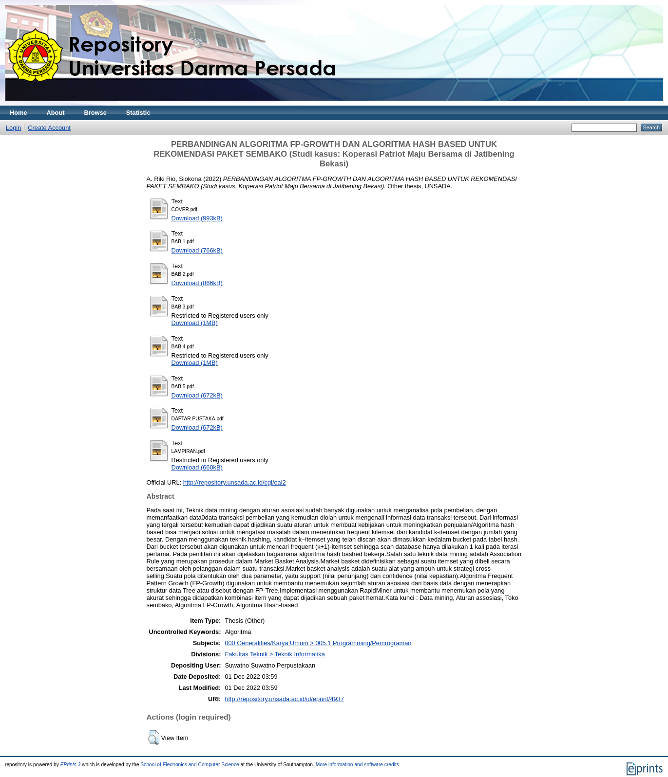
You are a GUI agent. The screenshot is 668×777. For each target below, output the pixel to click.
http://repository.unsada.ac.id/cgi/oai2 (234, 482)
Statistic (138, 112)
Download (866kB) (197, 283)
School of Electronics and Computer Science (189, 764)
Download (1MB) (195, 322)
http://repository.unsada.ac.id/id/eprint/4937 (284, 699)
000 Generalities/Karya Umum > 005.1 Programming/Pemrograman (318, 643)
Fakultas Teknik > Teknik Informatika (274, 654)
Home (18, 112)
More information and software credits (357, 764)
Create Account (49, 127)
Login (13, 127)
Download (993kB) (197, 218)
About (56, 112)
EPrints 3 (70, 764)
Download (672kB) (197, 395)
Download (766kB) (197, 250)
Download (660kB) (197, 467)
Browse (95, 112)
